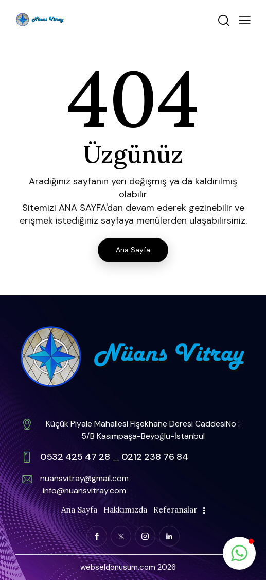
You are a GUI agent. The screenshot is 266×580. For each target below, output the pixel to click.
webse (92, 567)
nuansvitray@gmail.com (84, 478)
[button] (245, 19)
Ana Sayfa (133, 249)
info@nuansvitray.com (84, 490)
